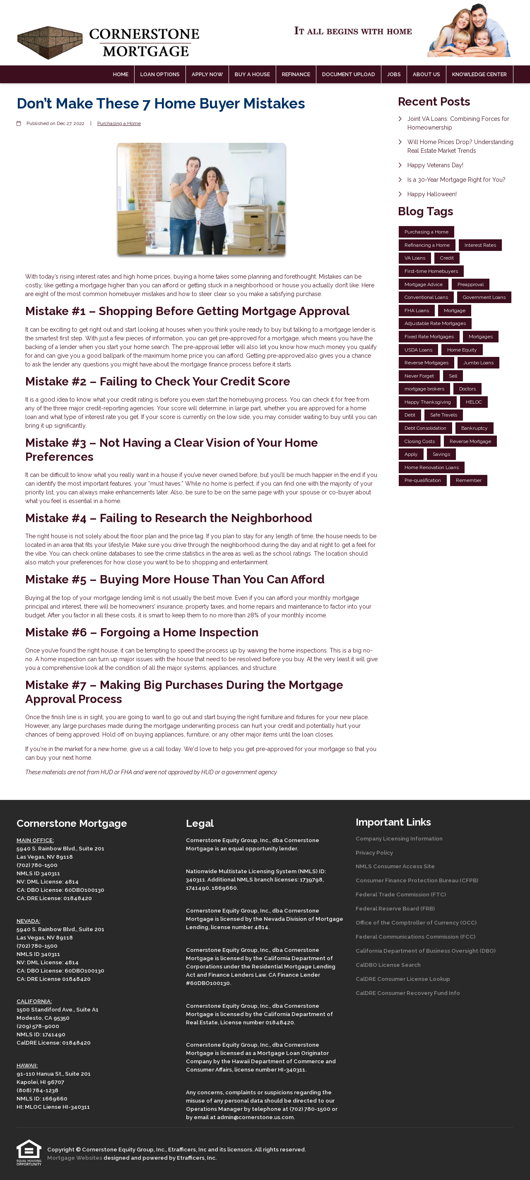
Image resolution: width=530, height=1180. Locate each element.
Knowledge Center (479, 74)
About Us (426, 74)
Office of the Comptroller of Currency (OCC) (416, 922)
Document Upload (348, 74)
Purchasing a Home (119, 123)
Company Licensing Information (399, 838)
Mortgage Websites (75, 1157)
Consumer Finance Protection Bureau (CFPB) (417, 880)
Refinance (296, 74)
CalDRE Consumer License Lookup (403, 978)
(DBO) (487, 950)
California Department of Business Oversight (417, 950)
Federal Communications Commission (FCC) (415, 936)
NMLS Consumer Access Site (395, 866)
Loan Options (160, 74)
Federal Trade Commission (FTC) (401, 894)
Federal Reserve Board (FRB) (395, 908)
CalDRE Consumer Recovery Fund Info (408, 993)
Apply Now (207, 74)
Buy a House (252, 74)
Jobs (394, 74)
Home (120, 74)
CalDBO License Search (388, 964)
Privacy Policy (374, 852)
